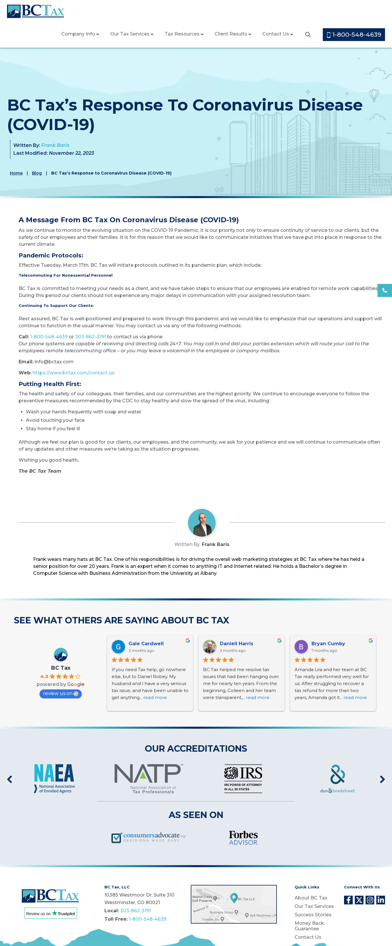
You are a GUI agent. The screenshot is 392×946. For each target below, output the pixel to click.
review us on (60, 693)
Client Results (231, 34)
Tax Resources (182, 34)
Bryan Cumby (328, 643)
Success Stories (313, 914)
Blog (37, 173)
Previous (9, 779)
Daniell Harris (236, 643)
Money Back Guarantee (309, 925)
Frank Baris (55, 145)
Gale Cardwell (146, 643)
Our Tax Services (129, 34)
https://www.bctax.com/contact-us (74, 373)
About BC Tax (311, 898)
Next (382, 779)
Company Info (78, 34)
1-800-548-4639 (354, 34)
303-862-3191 (90, 336)
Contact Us (275, 34)
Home (16, 173)
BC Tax (60, 668)
